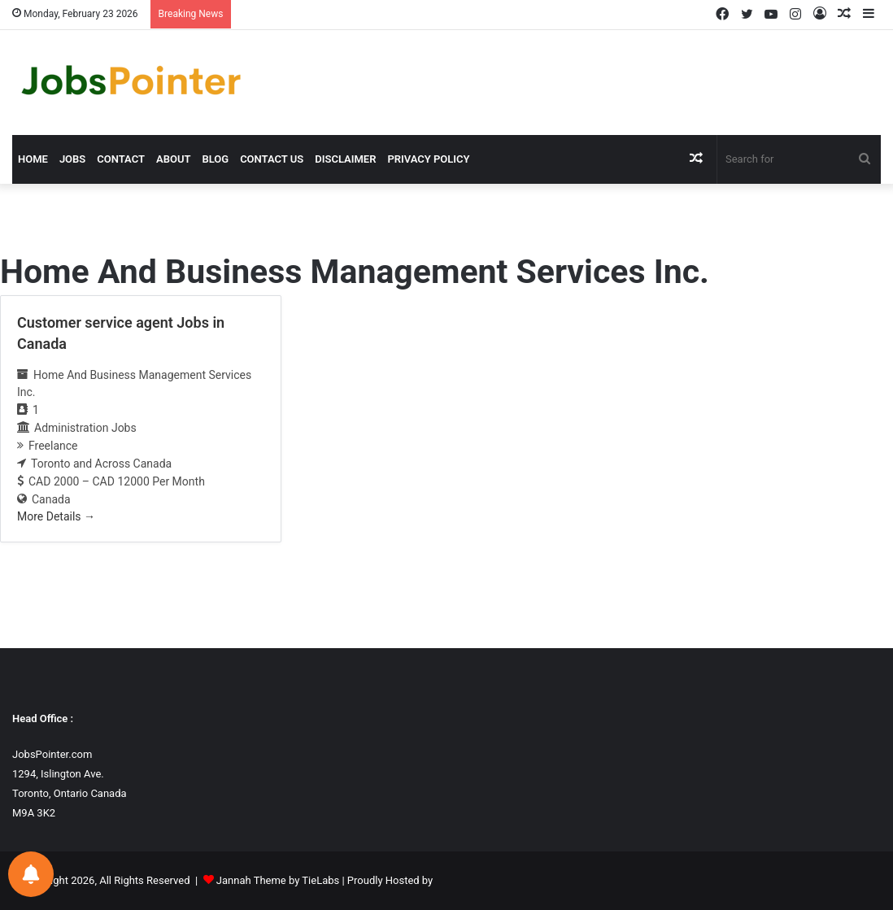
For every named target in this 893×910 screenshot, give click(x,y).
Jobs (72, 159)
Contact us (271, 159)
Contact (121, 159)
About (173, 159)
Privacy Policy (428, 159)
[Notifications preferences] (31, 874)
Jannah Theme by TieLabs (277, 880)
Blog (215, 159)
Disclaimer (345, 159)
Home (33, 159)
